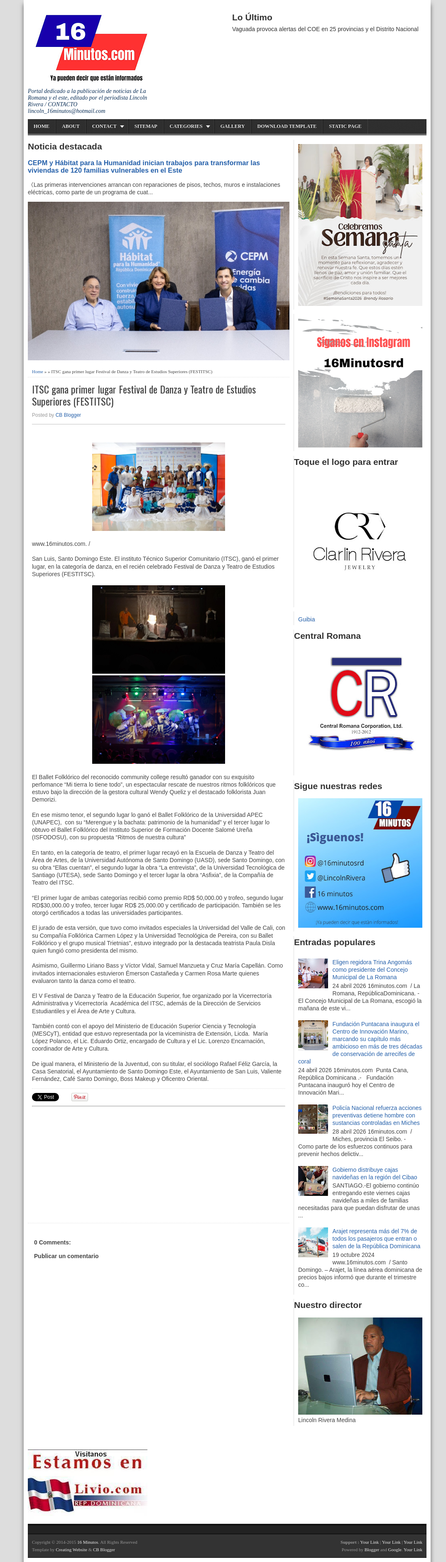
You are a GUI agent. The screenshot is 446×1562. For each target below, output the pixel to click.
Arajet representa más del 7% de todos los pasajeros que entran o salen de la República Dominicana (377, 1238)
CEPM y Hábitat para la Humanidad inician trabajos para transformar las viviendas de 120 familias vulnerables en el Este (144, 166)
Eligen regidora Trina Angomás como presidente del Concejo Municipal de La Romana (372, 969)
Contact (104, 126)
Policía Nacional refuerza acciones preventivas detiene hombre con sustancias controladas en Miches (377, 1115)
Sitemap (146, 126)
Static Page (345, 126)
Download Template (287, 126)
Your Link (369, 1542)
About (71, 126)
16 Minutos (87, 1542)
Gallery (233, 126)
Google (394, 1549)
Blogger (372, 1549)
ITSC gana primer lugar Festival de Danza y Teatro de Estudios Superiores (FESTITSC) (144, 395)
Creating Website (71, 1549)
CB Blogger (68, 415)
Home (41, 126)
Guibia (306, 619)
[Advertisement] (96, 1163)
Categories (186, 126)
